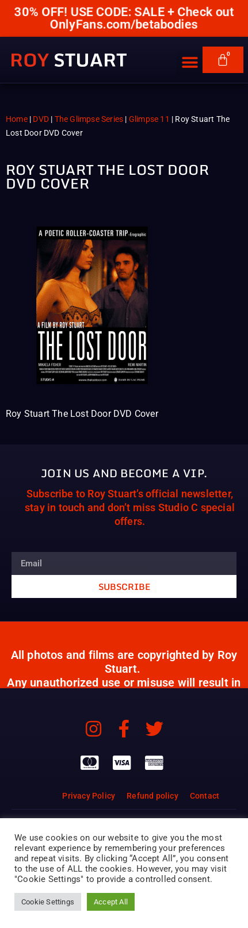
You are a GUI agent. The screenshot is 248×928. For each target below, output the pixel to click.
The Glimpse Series (89, 119)
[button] (190, 54)
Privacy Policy (88, 795)
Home (17, 119)
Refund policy (152, 795)
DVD (41, 119)
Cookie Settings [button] (47, 902)
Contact (204, 795)
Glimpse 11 (149, 119)
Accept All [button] (111, 902)
